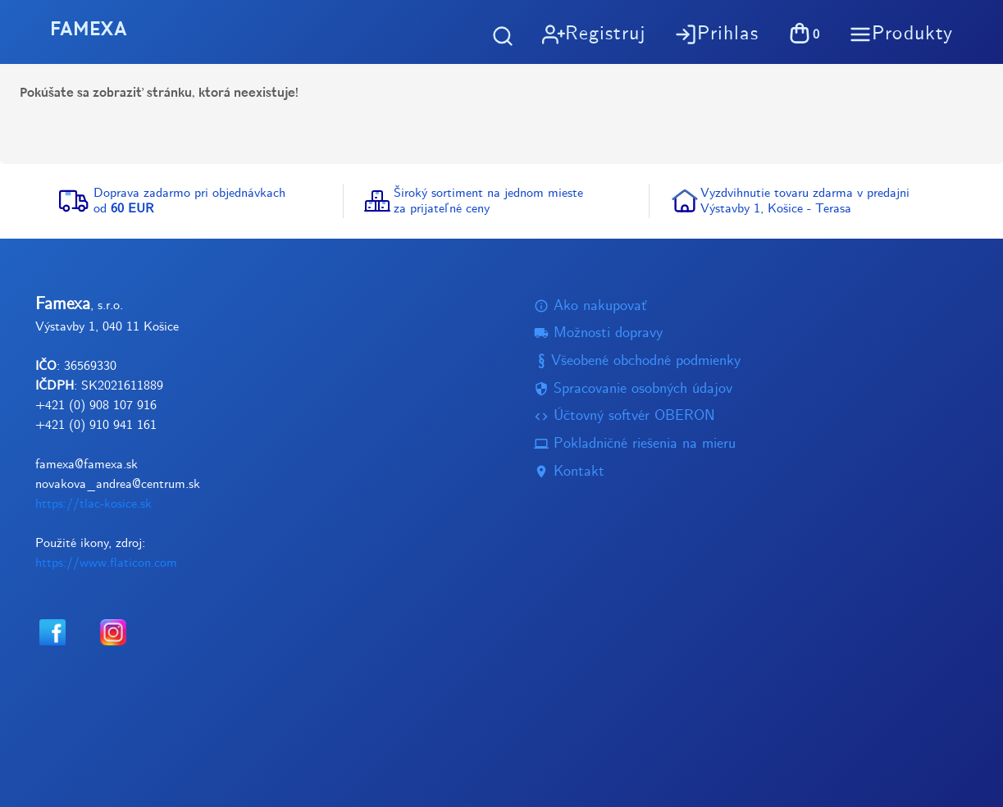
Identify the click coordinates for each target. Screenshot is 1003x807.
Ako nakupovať (590, 305)
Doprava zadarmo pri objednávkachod (189, 201)
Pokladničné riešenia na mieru (635, 444)
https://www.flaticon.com (106, 563)
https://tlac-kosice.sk (93, 504)
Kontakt (569, 471)
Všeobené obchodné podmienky (637, 360)
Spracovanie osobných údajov (633, 388)
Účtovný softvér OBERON (624, 416)
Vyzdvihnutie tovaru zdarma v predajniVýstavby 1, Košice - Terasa (805, 201)
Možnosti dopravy (598, 333)
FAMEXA (93, 31)
